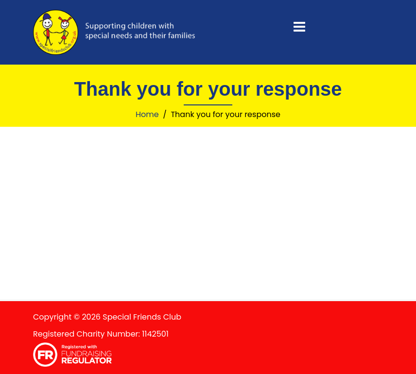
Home (147, 114)
